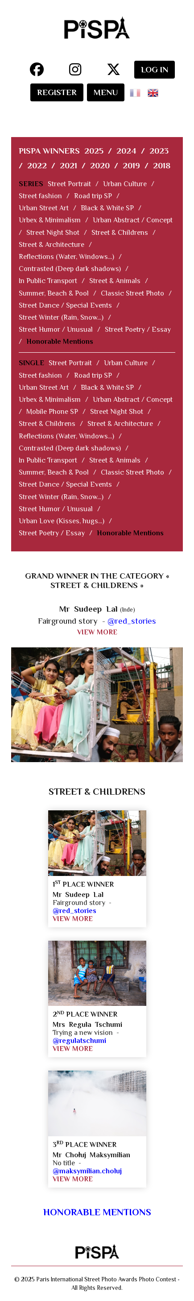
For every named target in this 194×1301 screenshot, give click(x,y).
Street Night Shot (52, 233)
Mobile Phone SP (52, 412)
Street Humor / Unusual (56, 329)
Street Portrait (69, 184)
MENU (106, 92)
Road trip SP (93, 196)
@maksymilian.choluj (87, 1171)
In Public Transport (48, 281)
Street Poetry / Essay (138, 329)
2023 (159, 150)
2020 (100, 165)
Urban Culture (125, 184)
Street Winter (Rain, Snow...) (61, 317)
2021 (68, 165)
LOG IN (154, 69)
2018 (161, 165)
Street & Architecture (51, 245)
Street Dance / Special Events (65, 305)
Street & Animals (114, 281)
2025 (93, 150)
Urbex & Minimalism (50, 220)
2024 (126, 150)
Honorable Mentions (59, 342)
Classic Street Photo (132, 293)
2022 (37, 165)
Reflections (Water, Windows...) (66, 257)
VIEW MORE (97, 632)
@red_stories (131, 620)
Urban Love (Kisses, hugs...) (61, 521)
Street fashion (40, 196)
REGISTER (57, 92)
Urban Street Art (44, 208)
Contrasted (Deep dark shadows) (70, 269)
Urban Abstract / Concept (133, 220)
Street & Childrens (119, 233)
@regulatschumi (79, 1041)
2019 (131, 165)
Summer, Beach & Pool (54, 293)
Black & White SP (107, 208)
